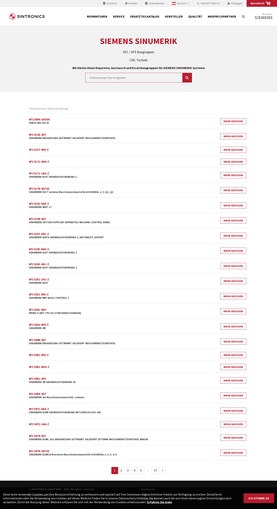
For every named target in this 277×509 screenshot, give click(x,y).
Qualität (195, 16)
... (148, 470)
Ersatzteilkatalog (144, 16)
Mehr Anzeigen (233, 121)
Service (119, 16)
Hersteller (174, 16)
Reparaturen (97, 16)
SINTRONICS (27, 16)
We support (264, 16)
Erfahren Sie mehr (159, 502)
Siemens (264, 17)
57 (155, 470)
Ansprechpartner (222, 16)
